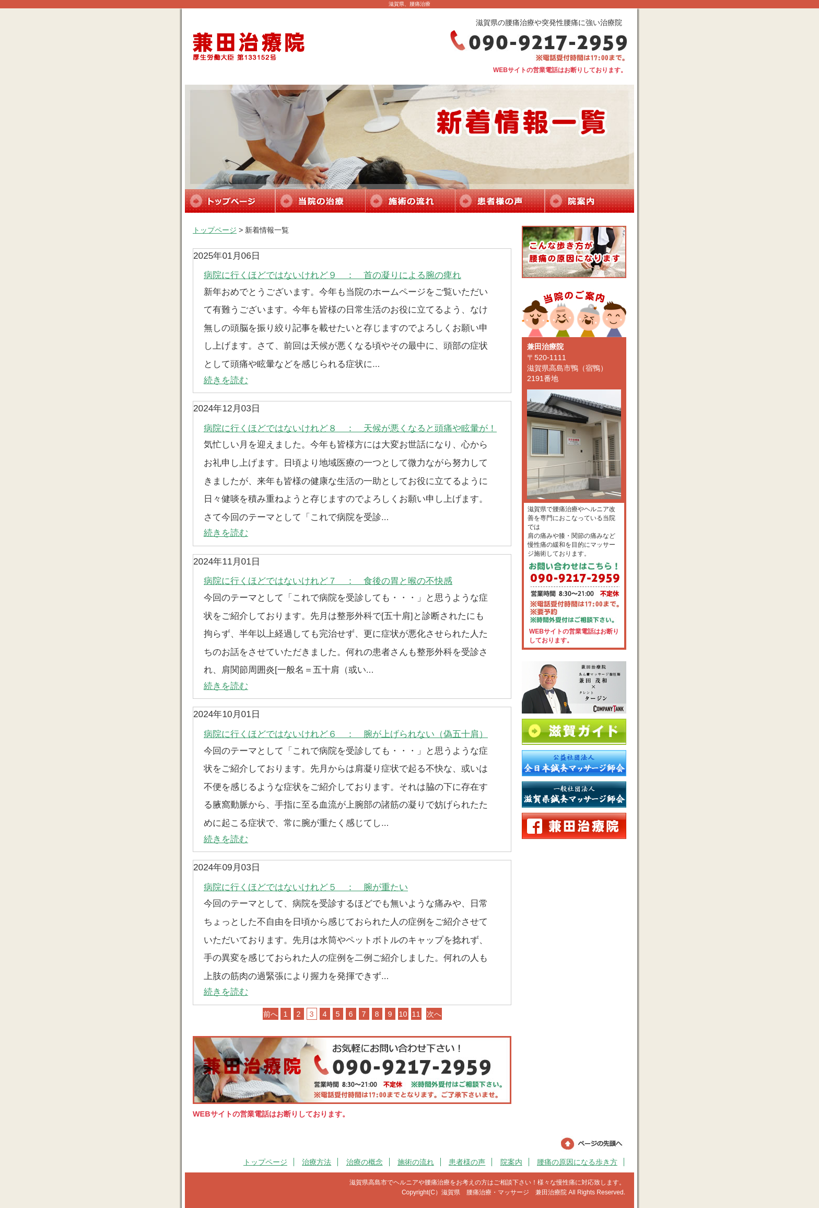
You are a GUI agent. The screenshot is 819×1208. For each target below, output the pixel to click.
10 (403, 1014)
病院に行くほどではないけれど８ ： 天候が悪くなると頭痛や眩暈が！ (350, 428)
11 (416, 1014)
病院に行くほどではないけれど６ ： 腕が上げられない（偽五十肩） (346, 734)
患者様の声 (467, 1162)
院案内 (511, 1162)
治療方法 (316, 1162)
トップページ (215, 230)
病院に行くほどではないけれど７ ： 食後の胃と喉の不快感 (328, 581)
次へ (434, 1014)
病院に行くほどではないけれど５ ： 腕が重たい (306, 887)
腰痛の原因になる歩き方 (577, 1162)
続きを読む (226, 380)
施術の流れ (415, 1162)
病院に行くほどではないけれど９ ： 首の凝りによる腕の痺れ (332, 275)
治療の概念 (364, 1162)
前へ (270, 1014)
